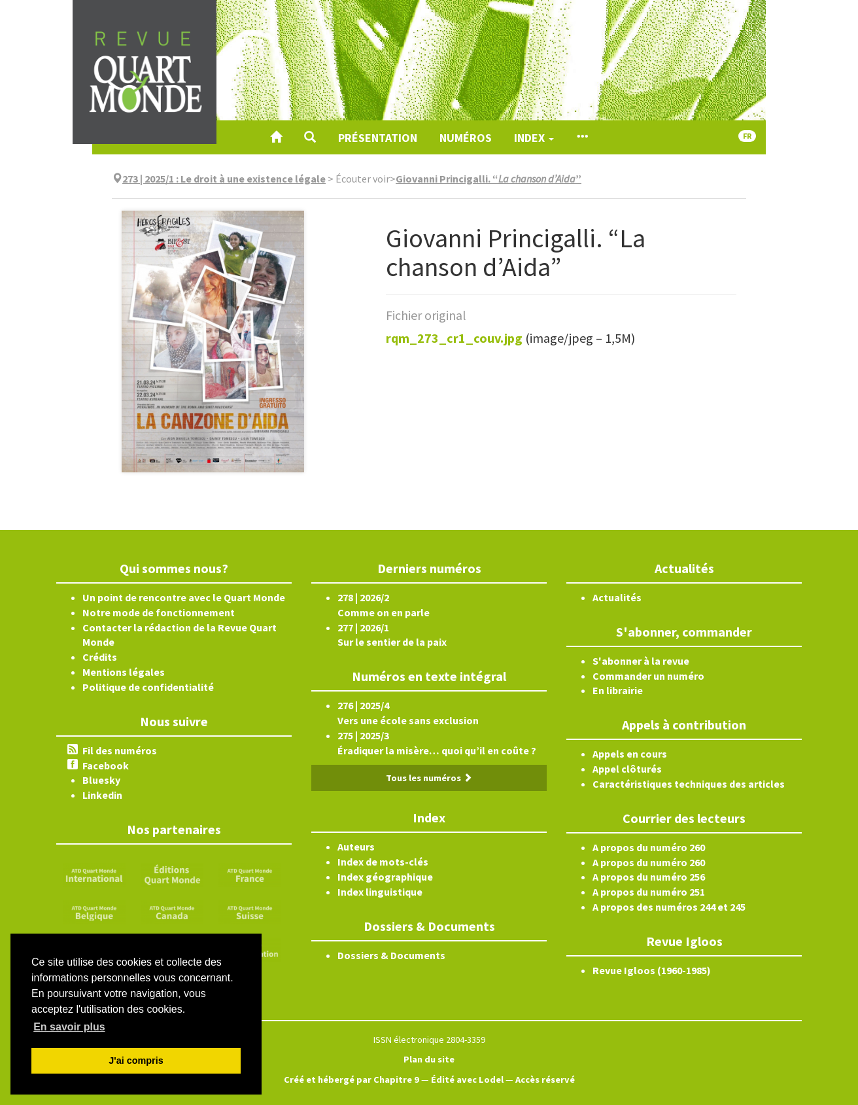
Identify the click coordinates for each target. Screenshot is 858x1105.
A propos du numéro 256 (648, 876)
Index (534, 137)
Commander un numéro (648, 675)
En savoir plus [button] (69, 1026)
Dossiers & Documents (391, 955)
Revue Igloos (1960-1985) (651, 970)
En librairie (617, 690)
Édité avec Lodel (467, 1079)
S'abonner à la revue (640, 660)
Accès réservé (545, 1079)
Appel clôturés (627, 768)
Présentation (377, 137)
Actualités (617, 597)
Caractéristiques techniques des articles (688, 783)
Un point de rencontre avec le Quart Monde (183, 597)
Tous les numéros (429, 778)
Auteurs (356, 846)
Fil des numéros (119, 750)
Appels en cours (629, 753)
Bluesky (101, 779)
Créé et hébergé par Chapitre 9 (351, 1079)
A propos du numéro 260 (648, 847)
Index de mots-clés (382, 861)
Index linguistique (379, 891)
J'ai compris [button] (136, 1060)
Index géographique (385, 876)
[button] (310, 137)
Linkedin (102, 794)
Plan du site (429, 1059)
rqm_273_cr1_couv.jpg (454, 338)
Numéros (465, 137)
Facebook (105, 765)
